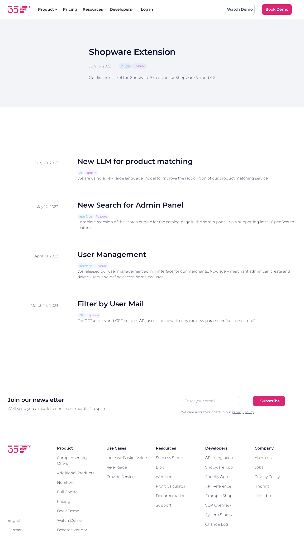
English (15, 520)
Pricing (70, 9)
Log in (147, 9)
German (15, 530)
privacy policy (243, 412)
